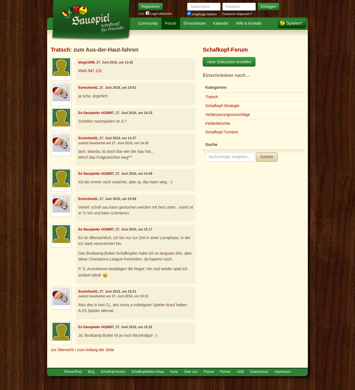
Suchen (266, 157)
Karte (174, 372)
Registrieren (150, 7)
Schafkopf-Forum (225, 50)
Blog (91, 372)
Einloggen (268, 7)
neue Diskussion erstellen (229, 62)
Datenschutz (259, 372)
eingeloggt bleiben (202, 14)
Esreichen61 (88, 88)
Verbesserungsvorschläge (227, 114)
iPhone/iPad (73, 372)
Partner (225, 372)
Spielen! (294, 23)
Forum (170, 23)
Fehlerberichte (217, 123)
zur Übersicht (62, 350)
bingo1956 (86, 62)
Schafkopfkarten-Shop (147, 372)
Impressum (282, 372)
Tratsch (60, 50)
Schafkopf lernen (112, 372)
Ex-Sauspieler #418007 (96, 113)
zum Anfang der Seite (95, 350)
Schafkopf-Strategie (222, 105)
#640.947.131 (90, 71)
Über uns (190, 372)
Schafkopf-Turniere (221, 132)
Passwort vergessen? (237, 14)
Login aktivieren (159, 13)
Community (148, 23)
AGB (240, 372)
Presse (209, 372)
